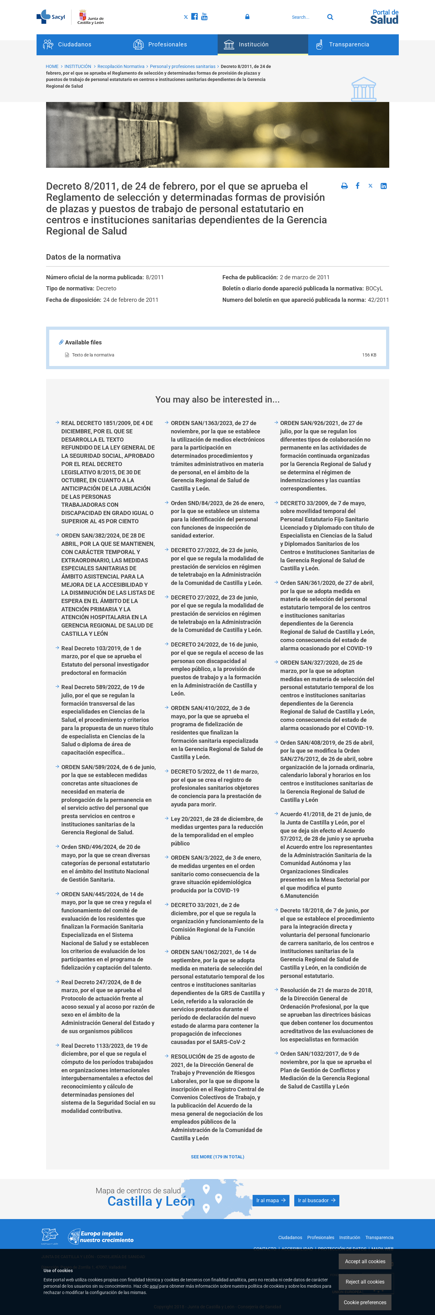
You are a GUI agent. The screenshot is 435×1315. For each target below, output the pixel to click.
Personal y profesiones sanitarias (182, 66)
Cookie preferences (365, 1302)
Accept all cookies (365, 1261)
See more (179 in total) (217, 1156)
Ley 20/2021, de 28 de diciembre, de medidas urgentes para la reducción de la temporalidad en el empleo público (217, 831)
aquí (154, 1286)
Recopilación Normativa (121, 66)
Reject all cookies (365, 1282)
